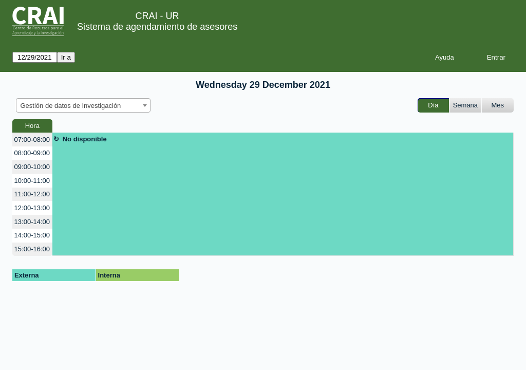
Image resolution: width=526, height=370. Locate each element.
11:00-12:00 (32, 194)
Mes (498, 105)
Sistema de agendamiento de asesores (157, 27)
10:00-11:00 (32, 180)
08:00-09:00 (32, 153)
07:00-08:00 (32, 139)
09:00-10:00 (32, 167)
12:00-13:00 (32, 208)
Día (433, 105)
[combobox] (83, 105)
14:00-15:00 (32, 235)
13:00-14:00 (32, 222)
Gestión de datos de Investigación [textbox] (71, 105)
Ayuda (444, 57)
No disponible (85, 139)
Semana (465, 105)
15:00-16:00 (32, 249)
